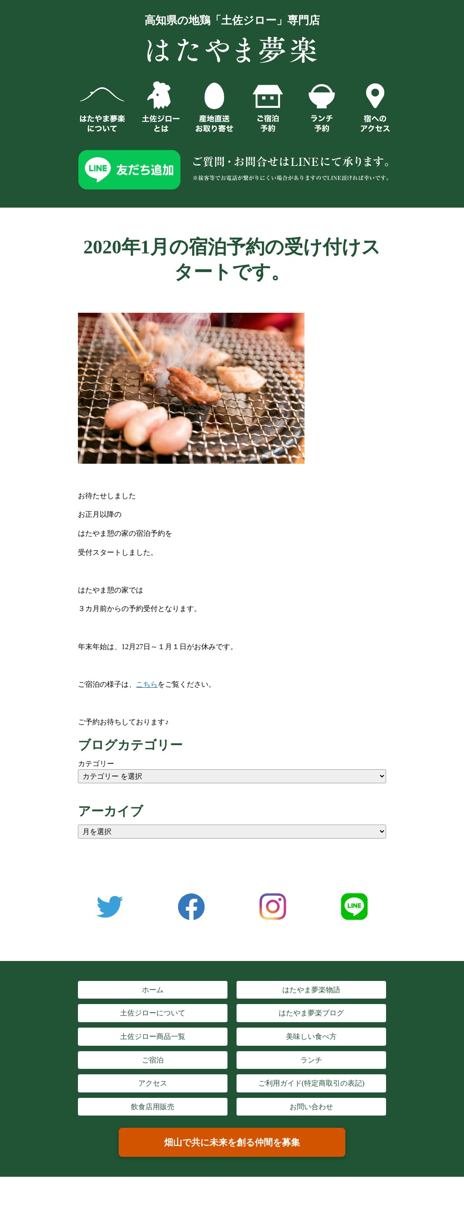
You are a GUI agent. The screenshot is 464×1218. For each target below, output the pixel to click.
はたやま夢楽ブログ (311, 1013)
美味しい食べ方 (311, 1036)
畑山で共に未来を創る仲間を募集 (232, 1142)
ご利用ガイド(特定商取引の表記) (311, 1083)
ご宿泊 (153, 1060)
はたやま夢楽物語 (311, 990)
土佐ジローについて (152, 1013)
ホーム (153, 990)
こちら (147, 684)
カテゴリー (96, 763)
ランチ (311, 1060)
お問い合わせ (311, 1107)
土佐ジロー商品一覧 (152, 1036)
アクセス (152, 1083)
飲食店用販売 (152, 1107)
